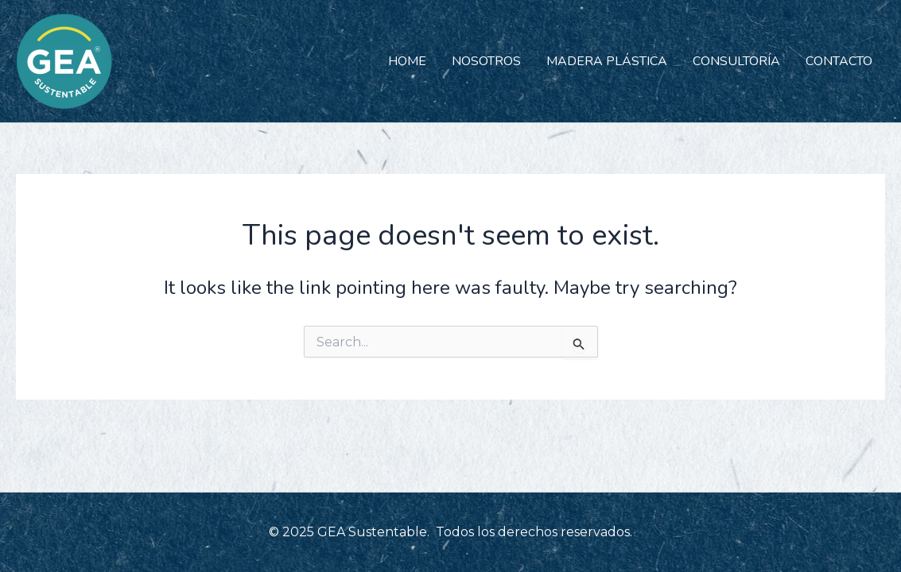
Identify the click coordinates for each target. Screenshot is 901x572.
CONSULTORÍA (736, 61)
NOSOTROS (486, 61)
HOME (407, 61)
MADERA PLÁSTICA (606, 61)
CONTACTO (839, 61)
